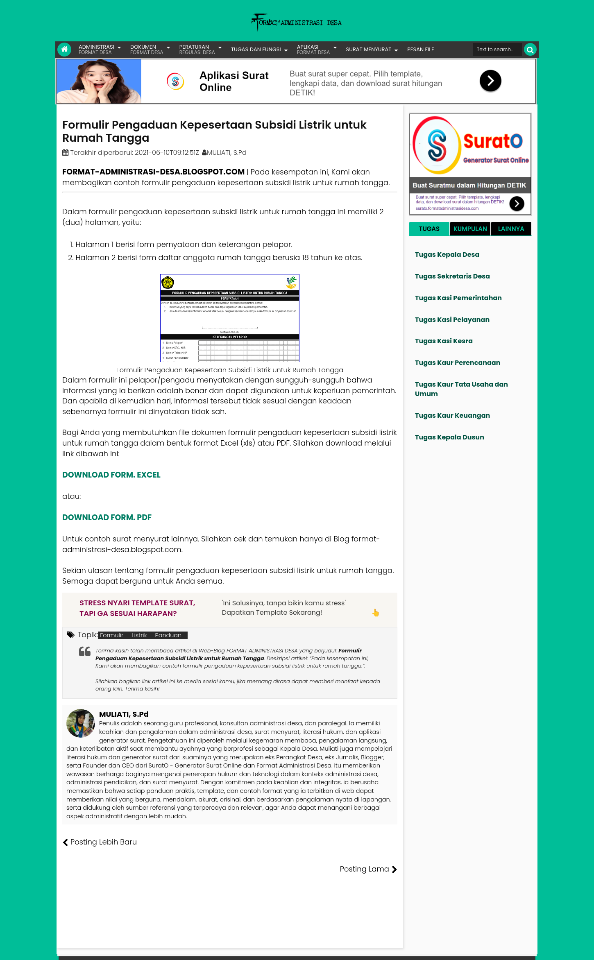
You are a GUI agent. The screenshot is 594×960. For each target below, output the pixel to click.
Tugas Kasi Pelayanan (452, 319)
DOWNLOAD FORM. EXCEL (111, 474)
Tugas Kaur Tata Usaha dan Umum (461, 389)
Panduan (168, 635)
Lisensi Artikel (226, 948)
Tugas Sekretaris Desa (452, 276)
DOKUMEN (146, 49)
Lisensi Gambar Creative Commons (308, 948)
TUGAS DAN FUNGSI (256, 49)
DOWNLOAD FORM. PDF (107, 517)
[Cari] (530, 49)
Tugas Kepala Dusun (449, 437)
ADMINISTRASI (96, 49)
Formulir (111, 635)
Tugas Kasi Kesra (444, 341)
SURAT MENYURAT (369, 49)
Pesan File (440, 948)
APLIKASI (313, 49)
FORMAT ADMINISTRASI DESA (97, 948)
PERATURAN (197, 49)
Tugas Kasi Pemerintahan (458, 298)
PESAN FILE (420, 49)
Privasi (491, 948)
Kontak (468, 948)
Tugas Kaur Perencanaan (458, 362)
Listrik (139, 635)
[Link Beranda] (64, 50)
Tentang (382, 948)
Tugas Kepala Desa (447, 254)
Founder (410, 948)
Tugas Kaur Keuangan (452, 415)
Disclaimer (520, 948)
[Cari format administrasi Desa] (497, 49)
